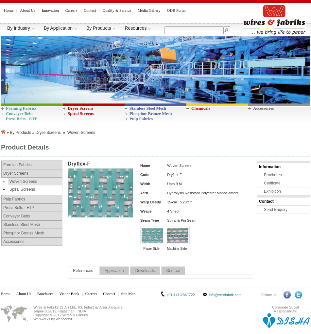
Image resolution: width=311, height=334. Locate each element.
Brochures (273, 175)
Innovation (50, 10)
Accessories (263, 108)
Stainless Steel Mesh (148, 108)
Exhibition (272, 191)
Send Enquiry (275, 209)
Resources (138, 28)
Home (8, 10)
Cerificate (272, 183)
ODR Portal (176, 10)
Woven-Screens (81, 132)
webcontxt (64, 319)
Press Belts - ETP (21, 118)
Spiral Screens (81, 113)
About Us (27, 10)
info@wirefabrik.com (225, 295)
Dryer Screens (81, 108)
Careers (71, 10)
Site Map (128, 294)
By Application (61, 28)
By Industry (21, 28)
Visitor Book (69, 294)
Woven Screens (23, 181)
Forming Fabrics (21, 108)
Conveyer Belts (19, 113)
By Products (101, 28)
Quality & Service (117, 10)
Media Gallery (149, 10)
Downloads (145, 270)
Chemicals (200, 108)
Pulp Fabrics (141, 118)
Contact (90, 10)
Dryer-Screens (47, 132)
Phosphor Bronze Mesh (151, 113)
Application (114, 270)
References (83, 270)
